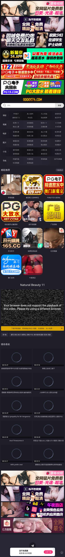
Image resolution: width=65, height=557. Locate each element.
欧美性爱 (58, 132)
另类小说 (30, 154)
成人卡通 (44, 132)
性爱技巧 (58, 154)
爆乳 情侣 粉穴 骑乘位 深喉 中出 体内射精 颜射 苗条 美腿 (31, 335)
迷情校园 (16, 154)
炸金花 (30, 117)
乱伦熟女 (44, 136)
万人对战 (44, 114)
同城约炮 (16, 159)
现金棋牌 (44, 117)
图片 (4, 142)
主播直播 (44, 127)
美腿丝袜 (16, 145)
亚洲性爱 (16, 132)
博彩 (4, 115)
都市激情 (16, 150)
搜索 (59, 105)
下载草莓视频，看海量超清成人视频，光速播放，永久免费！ (37, 328)
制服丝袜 (16, 136)
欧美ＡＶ (44, 123)
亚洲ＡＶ (16, 123)
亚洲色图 (30, 141)
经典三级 (30, 136)
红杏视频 (16, 163)
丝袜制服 (30, 127)
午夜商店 (30, 159)
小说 (4, 151)
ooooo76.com (32, 99)
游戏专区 (58, 114)
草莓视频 (44, 159)
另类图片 (58, 145)
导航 (4, 160)
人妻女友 (44, 150)
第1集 (5, 335)
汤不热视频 (58, 159)
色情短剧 (30, 163)
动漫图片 (58, 141)
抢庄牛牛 (58, 117)
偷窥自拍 (16, 141)
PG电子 (16, 114)
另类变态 (58, 136)
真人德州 (30, 114)
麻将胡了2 (16, 117)
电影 (4, 133)
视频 (4, 124)
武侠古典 (58, 150)
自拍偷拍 (30, 123)
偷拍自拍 (30, 132)
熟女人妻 (16, 127)
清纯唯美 (30, 145)
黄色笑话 (44, 154)
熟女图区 (44, 145)
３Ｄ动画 (58, 123)
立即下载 (48, 552)
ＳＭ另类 (58, 127)
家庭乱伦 (30, 150)
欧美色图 (44, 141)
